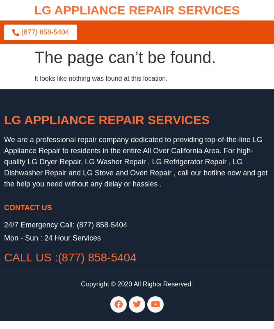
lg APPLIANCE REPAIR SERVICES (137, 10)
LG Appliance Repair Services (107, 120)
